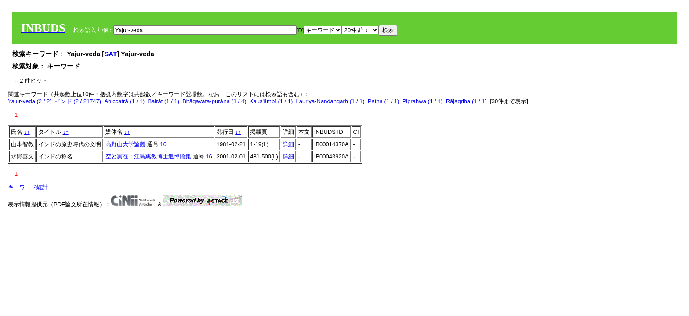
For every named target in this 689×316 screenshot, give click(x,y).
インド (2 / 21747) (78, 101)
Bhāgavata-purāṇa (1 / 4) (214, 101)
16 (163, 144)
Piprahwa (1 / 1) (423, 101)
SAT (110, 53)
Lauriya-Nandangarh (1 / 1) (330, 101)
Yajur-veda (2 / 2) (29, 101)
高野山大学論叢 (125, 144)
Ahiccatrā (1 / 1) (124, 101)
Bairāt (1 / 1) (163, 101)
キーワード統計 (28, 187)
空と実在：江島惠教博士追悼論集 (148, 156)
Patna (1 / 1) (383, 101)
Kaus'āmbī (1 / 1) (271, 101)
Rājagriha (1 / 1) (466, 101)
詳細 (288, 144)
